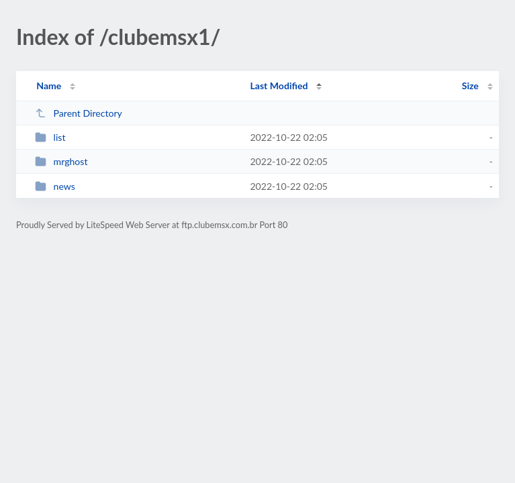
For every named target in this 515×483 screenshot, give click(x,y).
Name (48, 85)
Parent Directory (78, 113)
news (55, 186)
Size (470, 85)
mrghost (61, 161)
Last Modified (279, 85)
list (50, 137)
